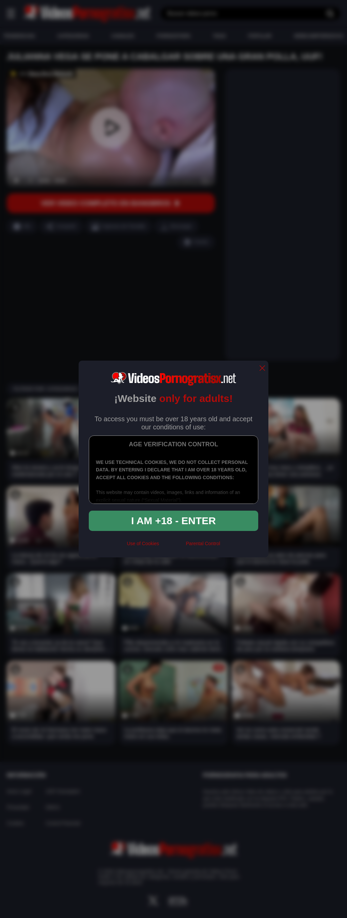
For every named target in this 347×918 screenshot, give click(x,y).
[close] (262, 368)
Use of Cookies (143, 543)
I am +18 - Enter (173, 520)
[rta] (172, 546)
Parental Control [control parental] (203, 543)
